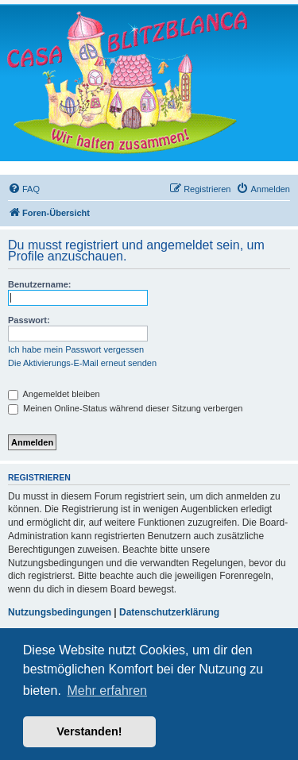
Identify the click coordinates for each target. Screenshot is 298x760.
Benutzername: (39, 284)
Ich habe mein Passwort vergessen (76, 349)
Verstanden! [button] (89, 731)
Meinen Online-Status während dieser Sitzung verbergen (125, 408)
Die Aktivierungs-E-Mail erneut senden (82, 363)
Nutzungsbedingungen (59, 612)
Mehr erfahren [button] (107, 690)
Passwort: (29, 320)
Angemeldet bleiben (54, 394)
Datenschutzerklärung (169, 612)
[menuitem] (24, 189)
